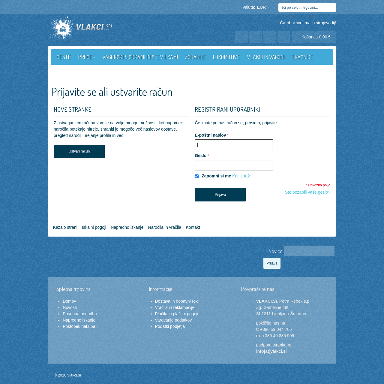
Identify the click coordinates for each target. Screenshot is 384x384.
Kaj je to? (241, 176)
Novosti (70, 307)
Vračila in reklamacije (175, 307)
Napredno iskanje (127, 227)
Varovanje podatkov (173, 320)
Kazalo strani (65, 227)
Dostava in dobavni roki (177, 301)
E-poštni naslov (210, 135)
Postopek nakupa (79, 326)
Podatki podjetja (170, 326)
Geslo (200, 155)
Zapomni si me (216, 176)
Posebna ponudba (80, 313)
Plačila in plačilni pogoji (176, 313)
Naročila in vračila (164, 227)
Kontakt (193, 227)
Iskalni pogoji (94, 227)
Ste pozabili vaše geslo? (307, 192)
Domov (69, 301)
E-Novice (273, 250)
